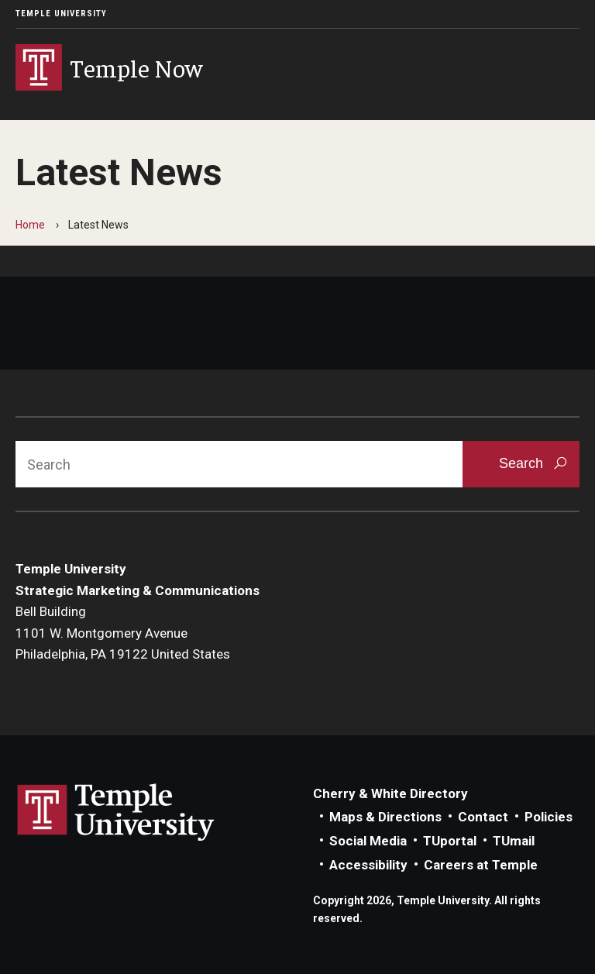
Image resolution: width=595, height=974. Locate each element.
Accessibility (368, 864)
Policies (548, 816)
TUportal (449, 840)
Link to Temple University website (116, 813)
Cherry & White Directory (390, 793)
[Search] (239, 464)
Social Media (368, 840)
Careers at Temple (481, 864)
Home (30, 225)
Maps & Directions (385, 816)
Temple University (61, 14)
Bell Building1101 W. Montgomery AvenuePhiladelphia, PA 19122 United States (122, 633)
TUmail (514, 840)
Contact (483, 816)
